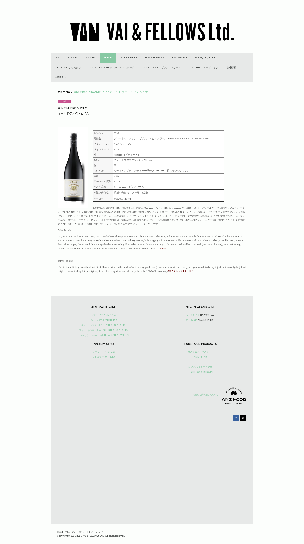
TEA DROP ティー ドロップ (203, 67)
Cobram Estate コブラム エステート (161, 67)
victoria (108, 57)
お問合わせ (60, 77)
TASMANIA (103, 315)
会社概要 (231, 67)
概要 (59, 532)
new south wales (154, 57)
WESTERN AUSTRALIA (113, 330)
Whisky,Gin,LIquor (205, 57)
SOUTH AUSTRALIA (113, 325)
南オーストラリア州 (90, 325)
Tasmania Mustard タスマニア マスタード (111, 67)
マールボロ (191, 320)
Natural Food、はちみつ (68, 67)
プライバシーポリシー (75, 532)
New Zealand (179, 57)
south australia (129, 57)
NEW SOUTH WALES (116, 335)
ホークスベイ (193, 315)
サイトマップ (96, 532)
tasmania (91, 57)
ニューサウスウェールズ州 (90, 335)
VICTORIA (104, 320)
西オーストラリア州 (88, 330)
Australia (72, 57)
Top (57, 57)
